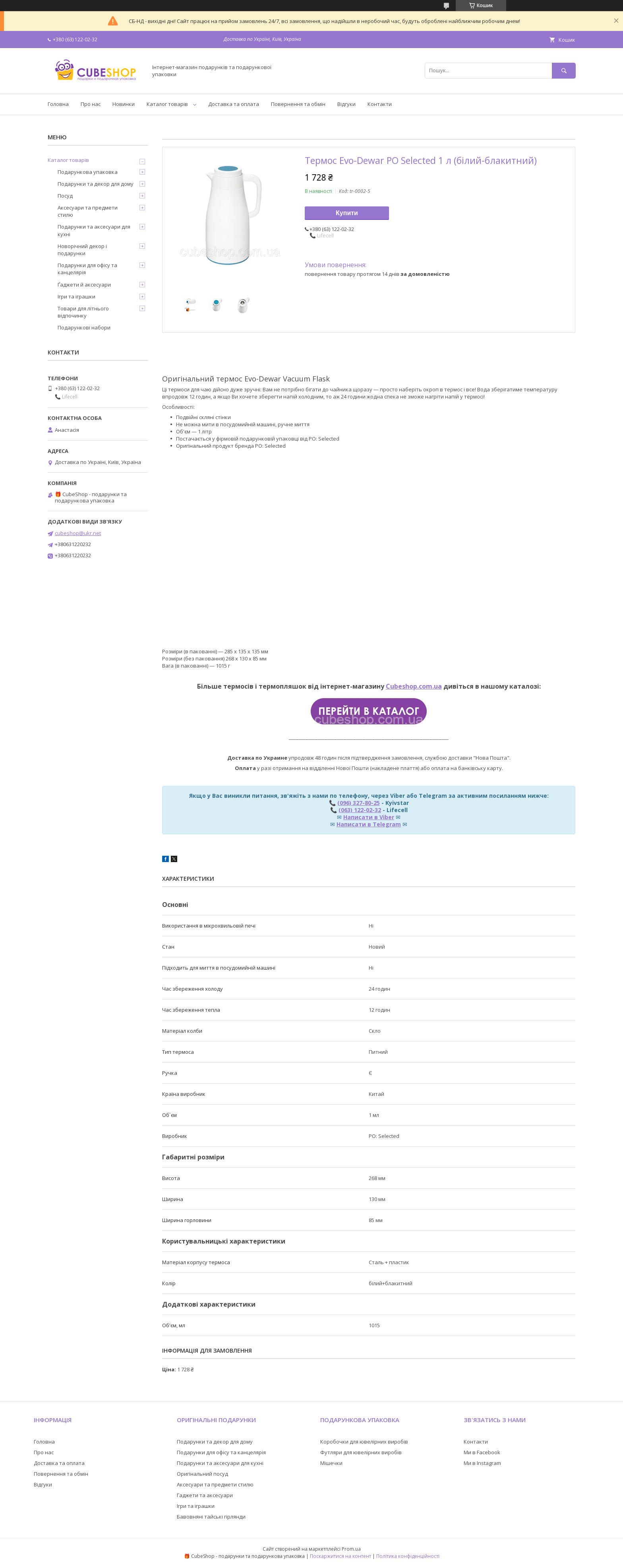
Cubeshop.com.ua (414, 686)
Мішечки (331, 1463)
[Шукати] (564, 70)
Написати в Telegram (369, 824)
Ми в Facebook (482, 1452)
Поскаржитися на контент (340, 1556)
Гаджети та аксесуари (205, 1495)
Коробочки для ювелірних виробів (364, 1441)
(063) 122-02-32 (360, 810)
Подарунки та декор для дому (96, 183)
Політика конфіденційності (407, 1556)
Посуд (65, 195)
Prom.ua (351, 1549)
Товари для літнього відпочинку (83, 312)
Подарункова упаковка (88, 171)
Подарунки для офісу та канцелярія (87, 269)
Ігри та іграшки (76, 296)
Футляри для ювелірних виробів (361, 1452)
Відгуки (346, 104)
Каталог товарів (167, 104)
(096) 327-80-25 (358, 803)
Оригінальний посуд (202, 1473)
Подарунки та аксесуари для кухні (94, 230)
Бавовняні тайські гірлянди (211, 1516)
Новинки (123, 104)
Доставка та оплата (233, 104)
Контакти (380, 104)
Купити (347, 213)
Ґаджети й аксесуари (84, 284)
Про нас (91, 104)
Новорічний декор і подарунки (82, 250)
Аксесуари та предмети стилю (88, 211)
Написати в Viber (368, 817)
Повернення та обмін (298, 104)
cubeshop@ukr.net (78, 533)
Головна (58, 104)
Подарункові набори (84, 327)
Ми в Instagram (482, 1463)
